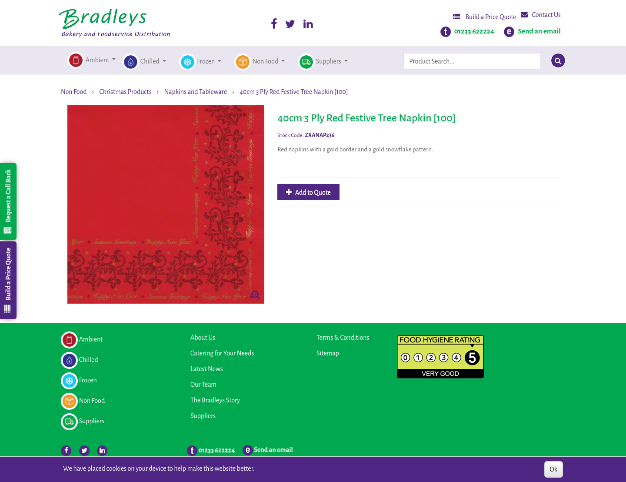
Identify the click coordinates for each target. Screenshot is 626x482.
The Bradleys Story (215, 400)
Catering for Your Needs (222, 353)
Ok (553, 469)
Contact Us (541, 14)
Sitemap (327, 353)
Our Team (203, 384)
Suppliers (203, 415)
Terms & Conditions (342, 337)
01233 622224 (474, 31)
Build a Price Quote (484, 16)
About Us (202, 337)
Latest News (206, 368)
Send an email (539, 31)
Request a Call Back (8, 201)
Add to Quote (312, 192)
